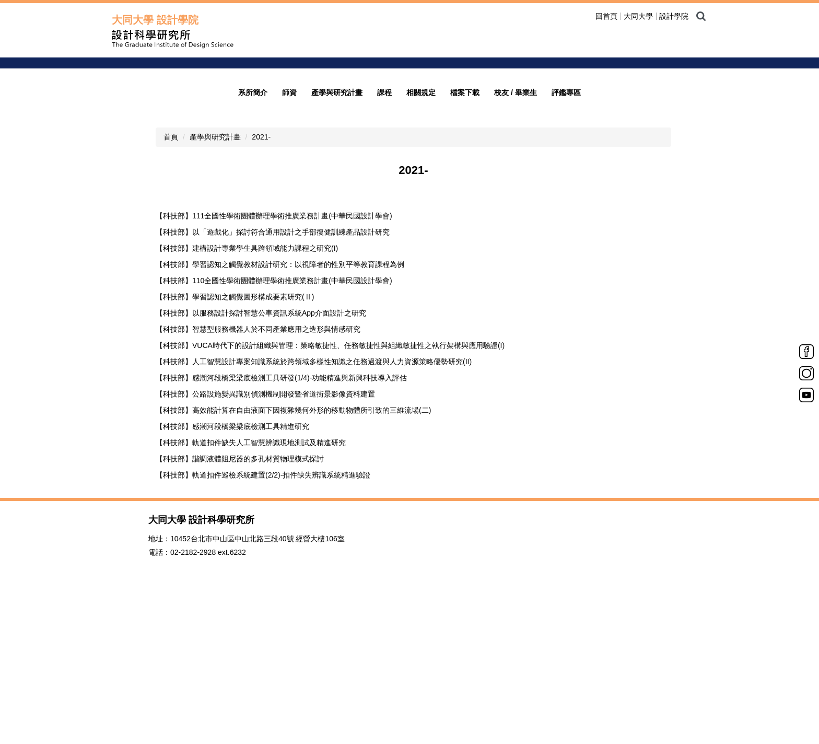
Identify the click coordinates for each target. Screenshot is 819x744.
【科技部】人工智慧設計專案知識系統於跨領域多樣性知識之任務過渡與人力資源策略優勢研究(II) (314, 519)
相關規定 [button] (421, 250)
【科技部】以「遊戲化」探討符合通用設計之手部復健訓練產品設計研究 (273, 390)
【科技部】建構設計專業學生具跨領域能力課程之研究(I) (247, 406)
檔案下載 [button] (464, 250)
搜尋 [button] (701, 16)
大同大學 (638, 16)
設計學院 (673, 16)
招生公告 (596, 154)
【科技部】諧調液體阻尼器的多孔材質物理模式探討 (240, 616)
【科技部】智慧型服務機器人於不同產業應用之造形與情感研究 (258, 487)
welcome (599, 110)
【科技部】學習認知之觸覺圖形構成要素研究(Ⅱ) (235, 454)
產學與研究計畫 (215, 294)
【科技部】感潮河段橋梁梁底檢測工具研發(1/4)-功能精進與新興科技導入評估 (281, 535)
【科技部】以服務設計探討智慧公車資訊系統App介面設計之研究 (261, 471)
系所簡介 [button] (252, 250)
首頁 (170, 294)
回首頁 (606, 16)
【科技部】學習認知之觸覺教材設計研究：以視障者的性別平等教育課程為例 (280, 422)
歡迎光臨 (596, 139)
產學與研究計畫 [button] (336, 250)
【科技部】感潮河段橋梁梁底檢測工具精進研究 (232, 584)
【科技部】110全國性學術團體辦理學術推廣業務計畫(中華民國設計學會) (274, 438)
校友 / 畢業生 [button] (515, 250)
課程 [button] (384, 250)
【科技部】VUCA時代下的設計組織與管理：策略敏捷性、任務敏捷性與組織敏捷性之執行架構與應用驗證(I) (330, 503)
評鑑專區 (566, 250)
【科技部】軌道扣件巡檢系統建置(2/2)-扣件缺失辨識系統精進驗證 (263, 633)
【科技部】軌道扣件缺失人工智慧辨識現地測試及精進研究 (251, 600)
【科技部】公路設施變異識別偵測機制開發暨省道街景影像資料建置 (265, 552)
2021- (261, 294)
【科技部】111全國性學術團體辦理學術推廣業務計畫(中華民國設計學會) (274, 373)
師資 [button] (289, 250)
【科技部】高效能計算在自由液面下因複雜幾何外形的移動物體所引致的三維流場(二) (293, 568)
